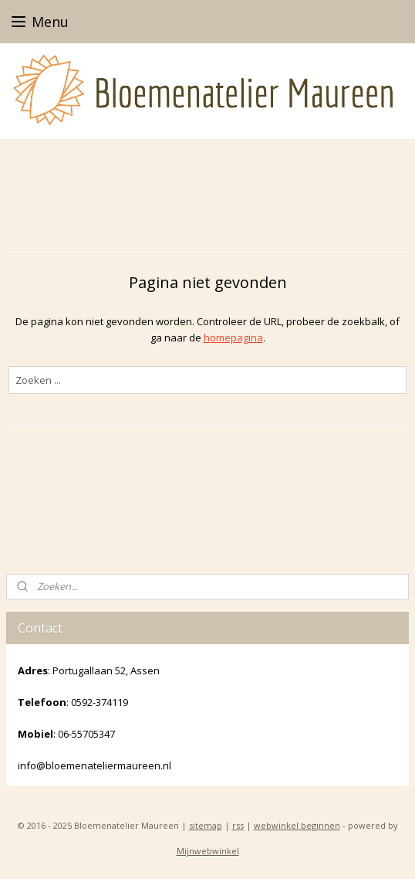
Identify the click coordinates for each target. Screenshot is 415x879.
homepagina (233, 337)
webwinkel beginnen (297, 825)
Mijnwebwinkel (208, 851)
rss (238, 825)
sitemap (205, 825)
